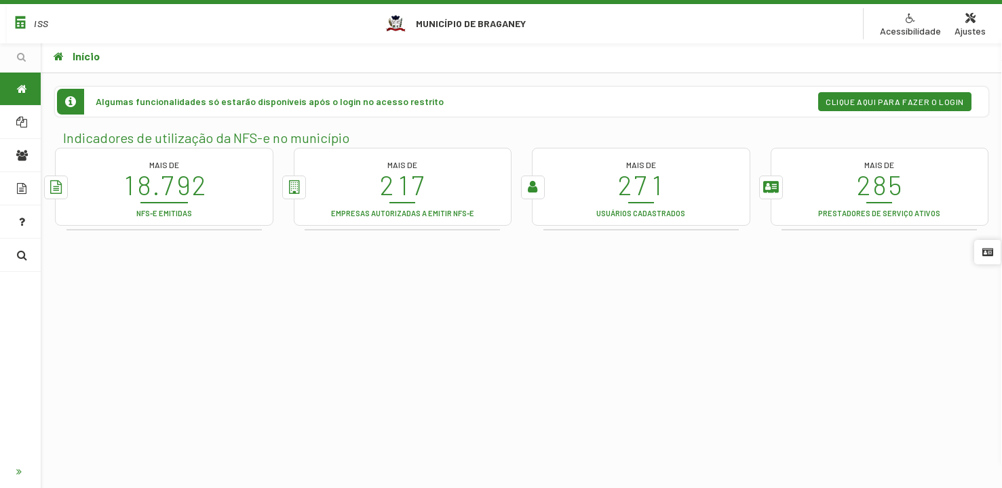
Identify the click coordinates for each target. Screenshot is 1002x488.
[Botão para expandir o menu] (20, 471)
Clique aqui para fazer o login (895, 101)
